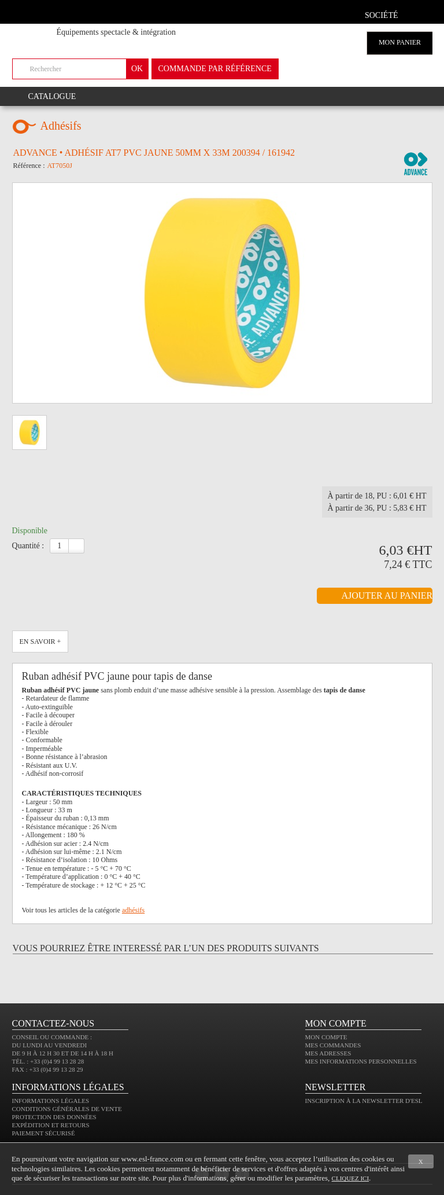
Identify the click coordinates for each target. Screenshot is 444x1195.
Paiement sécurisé (43, 1133)
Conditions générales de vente (67, 1108)
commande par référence (215, 68)
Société (381, 15)
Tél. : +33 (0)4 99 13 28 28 (48, 1061)
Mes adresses (328, 1053)
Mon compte (326, 1036)
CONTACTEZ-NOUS (53, 1023)
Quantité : (28, 545)
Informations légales (51, 1100)
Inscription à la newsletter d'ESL (364, 1100)
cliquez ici (350, 1178)
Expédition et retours (51, 1124)
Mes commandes (333, 1045)
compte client (419, 14)
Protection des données (54, 1116)
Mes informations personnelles (361, 1061)
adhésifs (133, 910)
